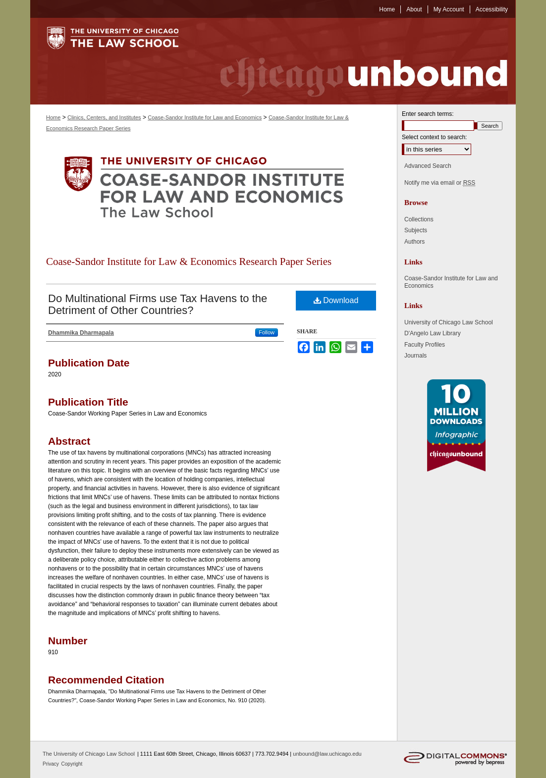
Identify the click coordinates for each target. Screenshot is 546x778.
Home (53, 117)
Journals (415, 355)
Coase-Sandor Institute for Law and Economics (205, 117)
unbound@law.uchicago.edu (327, 754)
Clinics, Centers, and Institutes (104, 117)
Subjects (415, 230)
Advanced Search (427, 165)
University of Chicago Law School (448, 322)
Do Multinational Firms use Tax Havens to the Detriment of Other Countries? (157, 304)
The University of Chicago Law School (89, 754)
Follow (266, 332)
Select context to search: (434, 137)
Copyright (72, 764)
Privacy (51, 764)
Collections (419, 219)
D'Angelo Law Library (432, 333)
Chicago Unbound (355, 61)
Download (336, 300)
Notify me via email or (439, 182)
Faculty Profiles (424, 344)
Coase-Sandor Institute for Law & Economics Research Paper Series (188, 261)
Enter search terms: (428, 113)
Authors (414, 241)
